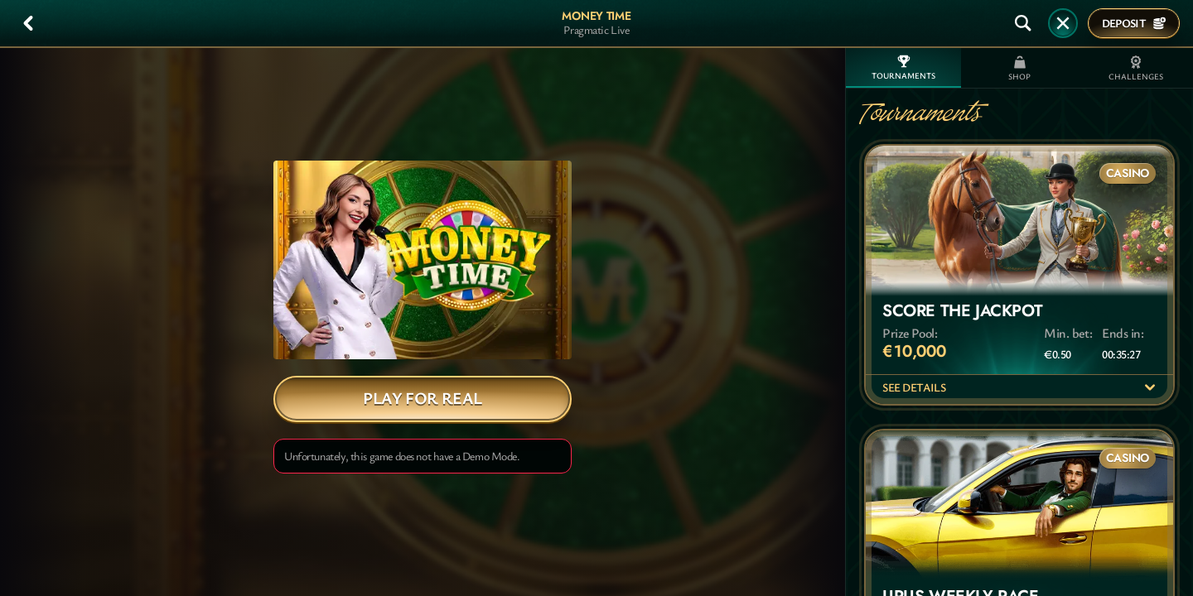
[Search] (1023, 23)
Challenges (1135, 68)
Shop (1019, 68)
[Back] (28, 23)
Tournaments (903, 68)
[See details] (1150, 387)
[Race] (1063, 23)
